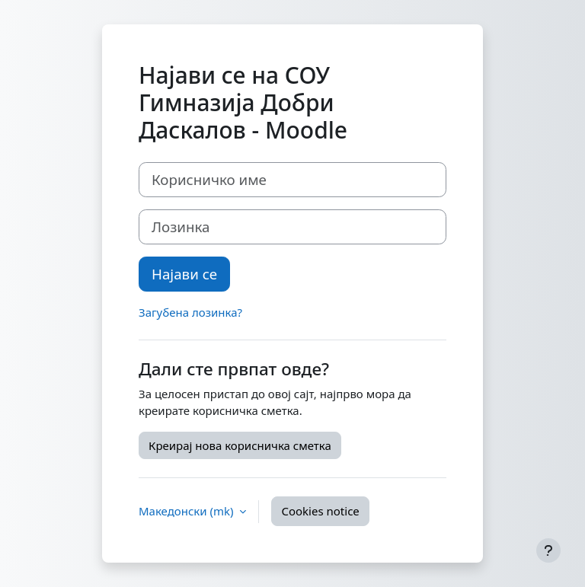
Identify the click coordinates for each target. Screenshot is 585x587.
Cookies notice (320, 510)
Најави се (184, 273)
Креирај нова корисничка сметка (240, 445)
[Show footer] (548, 550)
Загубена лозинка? (190, 312)
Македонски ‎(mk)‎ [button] (187, 510)
